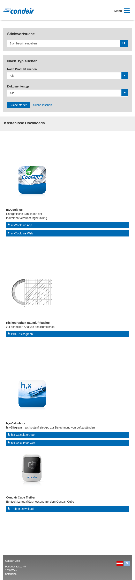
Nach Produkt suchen (22, 69)
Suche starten (18, 105)
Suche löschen (42, 105)
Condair (18, 11)
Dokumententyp (18, 86)
